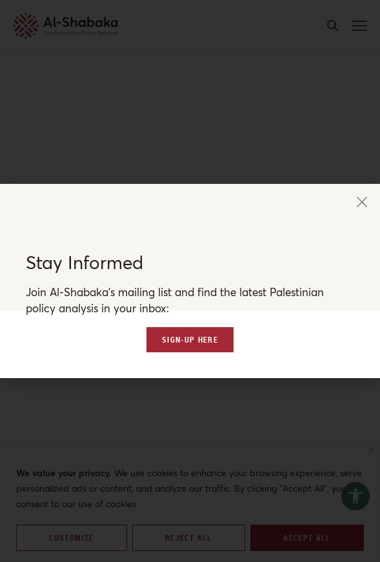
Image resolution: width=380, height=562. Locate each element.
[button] (362, 160)
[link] (190, 383)
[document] (190, 281)
